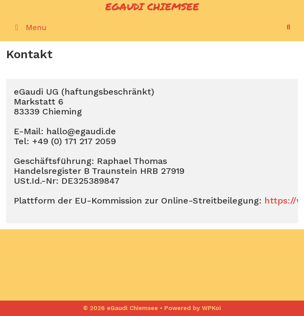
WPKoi (211, 308)
